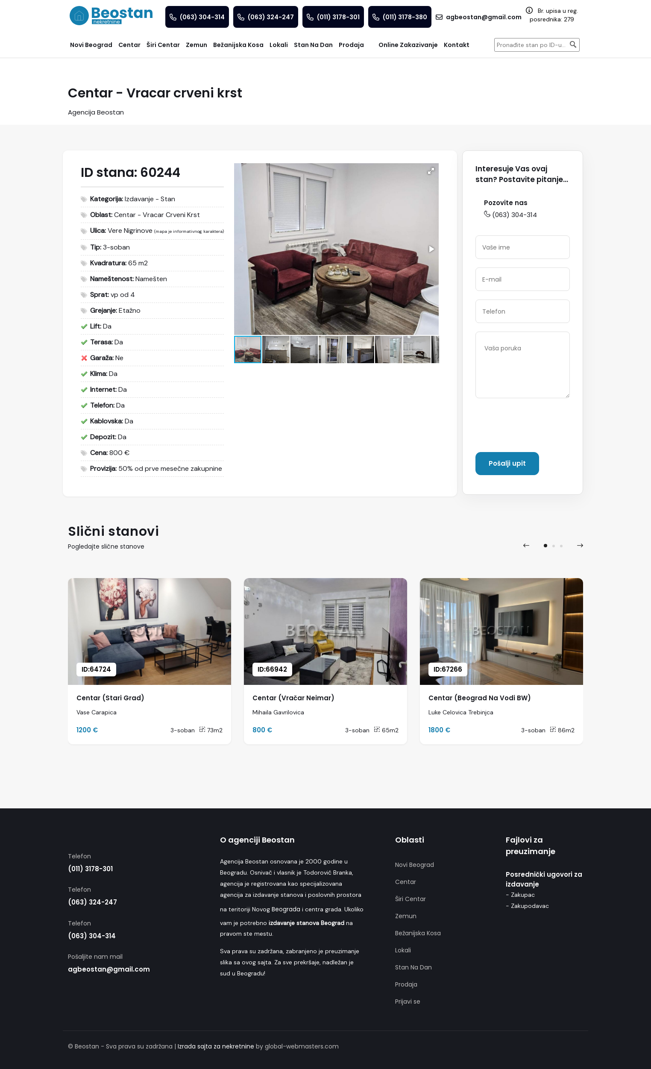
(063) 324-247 (92, 902)
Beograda (286, 909)
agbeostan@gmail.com (109, 969)
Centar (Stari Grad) (110, 697)
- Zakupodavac (527, 906)
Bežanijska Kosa (418, 933)
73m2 (211, 730)
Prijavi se (407, 1001)
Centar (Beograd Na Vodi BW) (479, 697)
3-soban (182, 730)
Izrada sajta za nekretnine (216, 1046)
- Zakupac (520, 895)
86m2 (562, 730)
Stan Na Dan (413, 967)
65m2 (386, 730)
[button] (431, 171)
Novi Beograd (414, 864)
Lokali (403, 950)
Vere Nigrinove (130, 230)
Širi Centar (410, 899)
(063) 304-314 (510, 214)
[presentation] (540, 426)
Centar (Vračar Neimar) (293, 697)
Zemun (405, 916)
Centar (405, 882)
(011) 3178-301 (90, 868)
